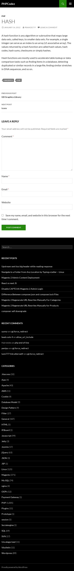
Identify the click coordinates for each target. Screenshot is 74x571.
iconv (37, 106)
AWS (4, 391)
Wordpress (7, 553)
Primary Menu (70, 3)
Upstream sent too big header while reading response (27, 266)
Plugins (5, 508)
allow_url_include (24, 337)
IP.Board (6, 430)
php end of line (22, 342)
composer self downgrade (14, 311)
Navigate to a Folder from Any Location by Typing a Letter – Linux (33, 272)
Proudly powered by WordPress (14, 567)
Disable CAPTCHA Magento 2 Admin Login (22, 288)
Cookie (5, 396)
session (5, 519)
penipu (5, 348)
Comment (8, 136)
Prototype (6, 514)
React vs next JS (9, 283)
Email (5, 189)
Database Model (9, 402)
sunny (4, 331)
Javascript (6, 435)
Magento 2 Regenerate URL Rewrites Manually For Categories (31, 300)
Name (5, 176)
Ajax (4, 379)
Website (6, 202)
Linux (4, 469)
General (5, 419)
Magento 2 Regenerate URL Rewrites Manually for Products (30, 305)
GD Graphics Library (37, 94)
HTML (5, 424)
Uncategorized (8, 542)
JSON (4, 458)
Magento (8, 80)
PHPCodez (8, 3)
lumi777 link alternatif (12, 354)
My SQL (5, 480)
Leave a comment (48, 27)
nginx (4, 486)
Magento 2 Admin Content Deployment (20, 277)
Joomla (5, 447)
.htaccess (6, 374)
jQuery (5, 452)
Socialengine (8, 525)
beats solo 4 (7, 337)
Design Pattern (9, 407)
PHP (3, 16)
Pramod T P (30, 27)
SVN (4, 536)
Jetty (4, 441)
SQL (3, 530)
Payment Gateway (10, 497)
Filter (4, 413)
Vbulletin (6, 547)
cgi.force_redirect (19, 331)
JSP (3, 463)
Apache (5, 385)
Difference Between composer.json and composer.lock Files (30, 294)
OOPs (4, 491)
